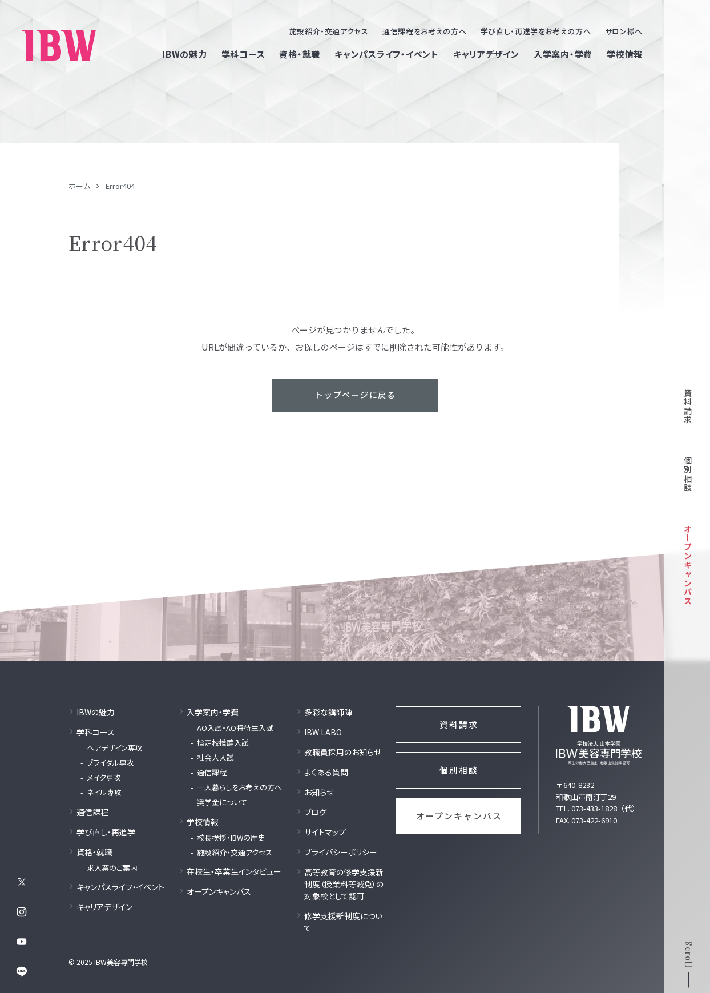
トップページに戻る (355, 394)
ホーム (79, 185)
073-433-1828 (594, 808)
